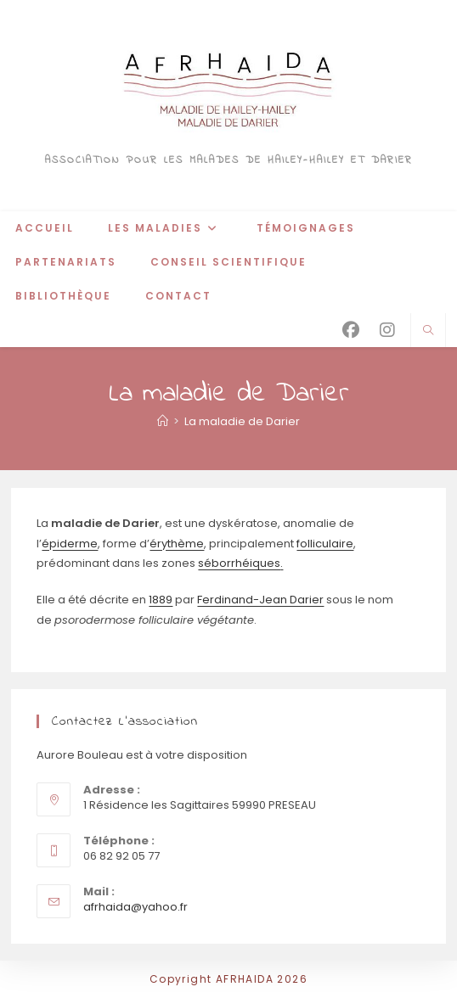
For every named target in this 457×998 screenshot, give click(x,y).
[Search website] (428, 331)
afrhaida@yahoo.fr (135, 907)
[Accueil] (162, 421)
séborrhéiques (239, 563)
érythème (177, 543)
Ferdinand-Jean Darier (260, 600)
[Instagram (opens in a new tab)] (387, 330)
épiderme (70, 543)
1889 (160, 600)
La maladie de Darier (242, 421)
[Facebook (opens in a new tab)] (351, 330)
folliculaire (324, 543)
